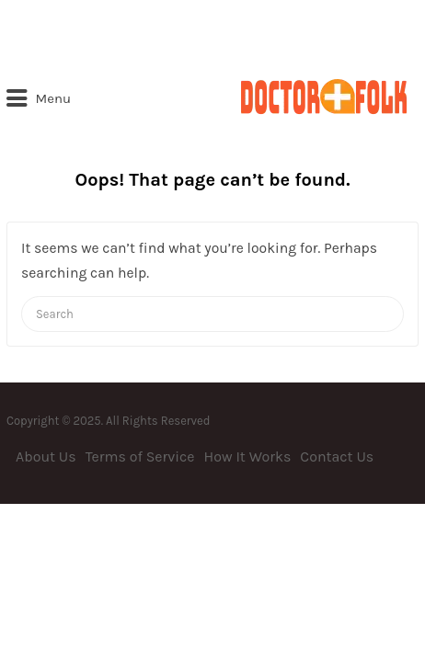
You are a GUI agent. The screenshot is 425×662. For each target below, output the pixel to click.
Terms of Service (140, 456)
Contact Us (336, 456)
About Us (46, 456)
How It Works (248, 456)
